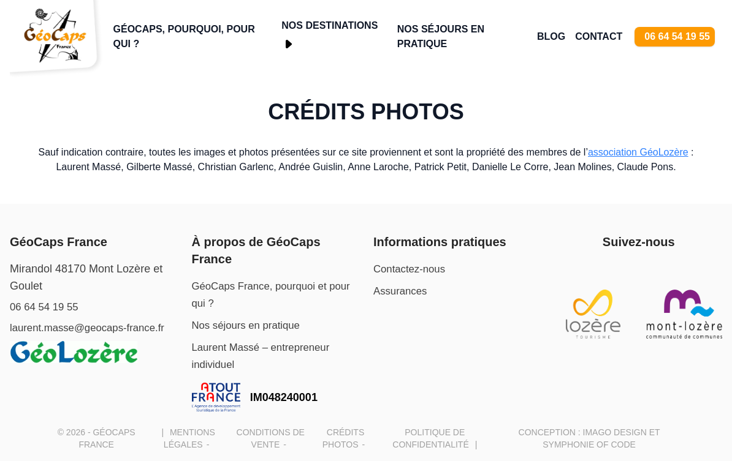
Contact (598, 36)
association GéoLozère (638, 152)
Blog (551, 36)
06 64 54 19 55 (677, 36)
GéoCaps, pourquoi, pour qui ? (184, 36)
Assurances (402, 291)
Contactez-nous (412, 269)
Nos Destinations (329, 25)
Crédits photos (365, 111)
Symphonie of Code (589, 444)
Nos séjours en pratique (440, 36)
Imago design (615, 432)
